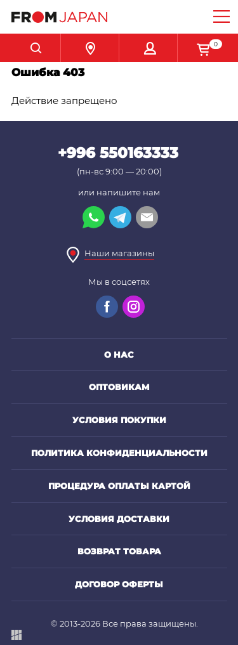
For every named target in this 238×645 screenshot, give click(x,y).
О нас (119, 354)
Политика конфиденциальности (119, 453)
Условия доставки (119, 519)
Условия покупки (119, 420)
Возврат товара (119, 551)
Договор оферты (119, 584)
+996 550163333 (118, 153)
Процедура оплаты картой (119, 486)
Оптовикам (119, 387)
